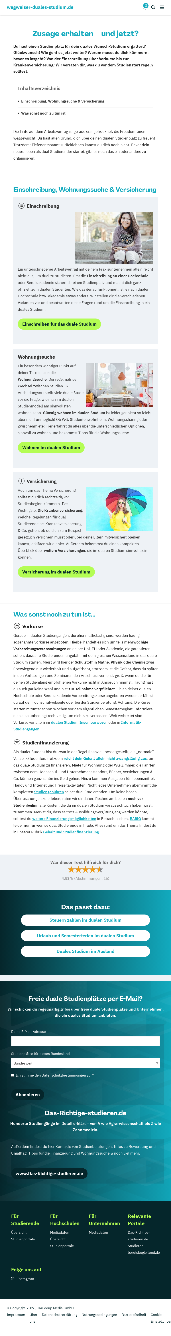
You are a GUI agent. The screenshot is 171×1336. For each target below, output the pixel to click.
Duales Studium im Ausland (85, 951)
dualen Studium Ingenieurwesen (79, 722)
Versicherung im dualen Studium (56, 572)
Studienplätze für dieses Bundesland (85, 1059)
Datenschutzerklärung (59, 1314)
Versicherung (42, 481)
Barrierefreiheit (134, 1314)
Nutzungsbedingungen (99, 1314)
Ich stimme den (52, 1075)
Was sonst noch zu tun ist (43, 113)
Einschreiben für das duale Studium (59, 324)
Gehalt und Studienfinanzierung (71, 832)
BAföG (135, 818)
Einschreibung (43, 206)
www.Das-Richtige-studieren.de (49, 1173)
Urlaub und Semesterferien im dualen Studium (85, 936)
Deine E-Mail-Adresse (85, 1037)
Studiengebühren (49, 791)
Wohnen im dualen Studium (51, 447)
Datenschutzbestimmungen (64, 1075)
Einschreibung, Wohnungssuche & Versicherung (62, 101)
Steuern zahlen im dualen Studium (85, 920)
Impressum (16, 1314)
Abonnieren (28, 1094)
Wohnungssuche (36, 357)
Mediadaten (59, 1232)
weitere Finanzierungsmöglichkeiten (64, 818)
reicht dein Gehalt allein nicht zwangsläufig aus (105, 758)
